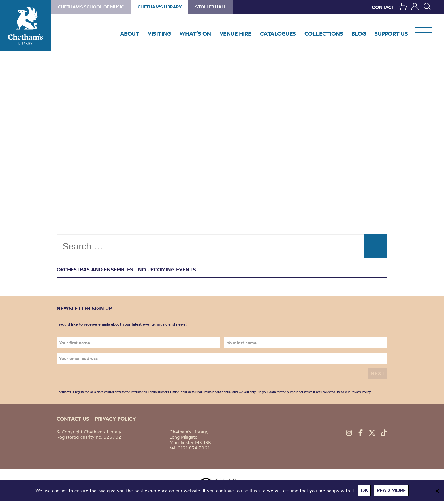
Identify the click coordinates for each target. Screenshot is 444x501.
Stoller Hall (210, 7)
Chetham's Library (25, 25)
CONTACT (383, 7)
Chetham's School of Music (91, 7)
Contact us (73, 418)
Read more (391, 490)
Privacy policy (115, 418)
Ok (364, 490)
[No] (437, 491)
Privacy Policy (361, 392)
